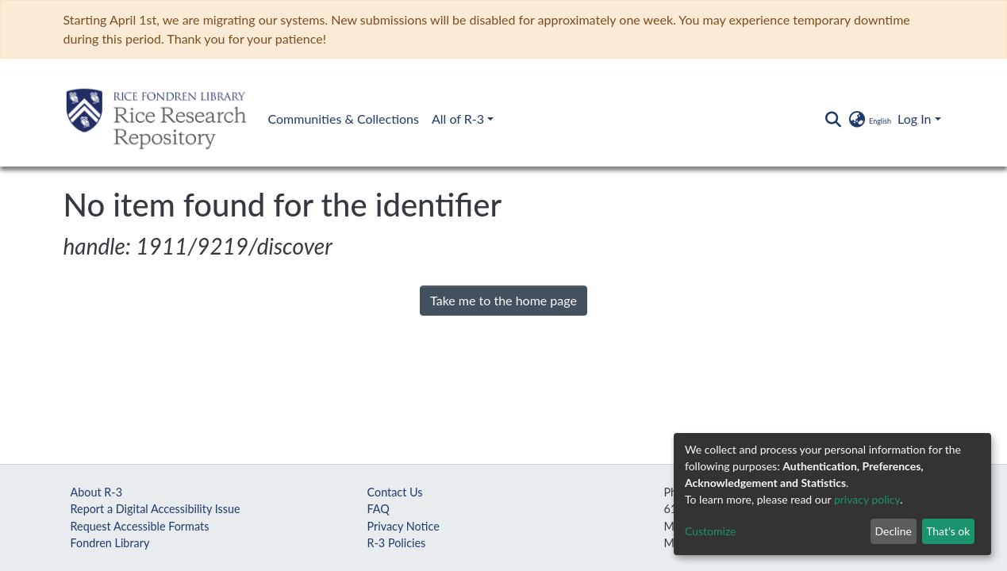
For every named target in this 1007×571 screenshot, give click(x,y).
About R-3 (97, 492)
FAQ (378, 508)
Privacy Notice (403, 526)
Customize (710, 531)
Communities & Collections (343, 118)
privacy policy (867, 499)
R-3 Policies (396, 543)
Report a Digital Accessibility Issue (155, 508)
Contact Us (395, 492)
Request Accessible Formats (140, 526)
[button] (869, 118)
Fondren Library (110, 543)
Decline (893, 531)
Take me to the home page (503, 300)
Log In (914, 118)
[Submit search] (833, 119)
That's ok (948, 531)
